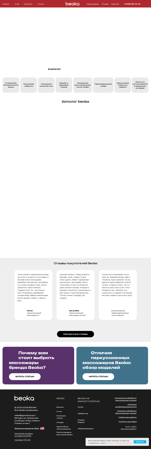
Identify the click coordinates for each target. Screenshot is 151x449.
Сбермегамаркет (85, 429)
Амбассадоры (93, 4)
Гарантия (115, 4)
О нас (17, 4)
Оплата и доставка (128, 421)
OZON (80, 407)
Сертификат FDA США (22, 440)
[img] (143, 4)
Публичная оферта (128, 417)
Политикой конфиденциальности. (118, 443)
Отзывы (105, 4)
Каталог (6, 4)
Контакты (28, 4)
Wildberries (83, 413)
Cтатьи (41, 4)
